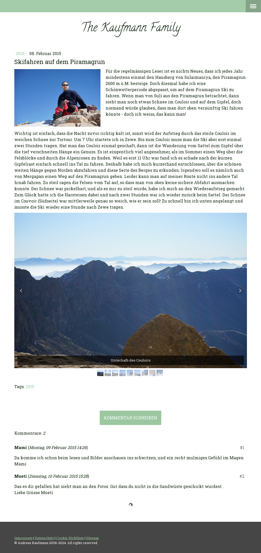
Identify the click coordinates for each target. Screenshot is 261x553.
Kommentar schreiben (130, 417)
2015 (20, 53)
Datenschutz (44, 538)
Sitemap (92, 538)
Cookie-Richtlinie (70, 538)
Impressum (23, 538)
